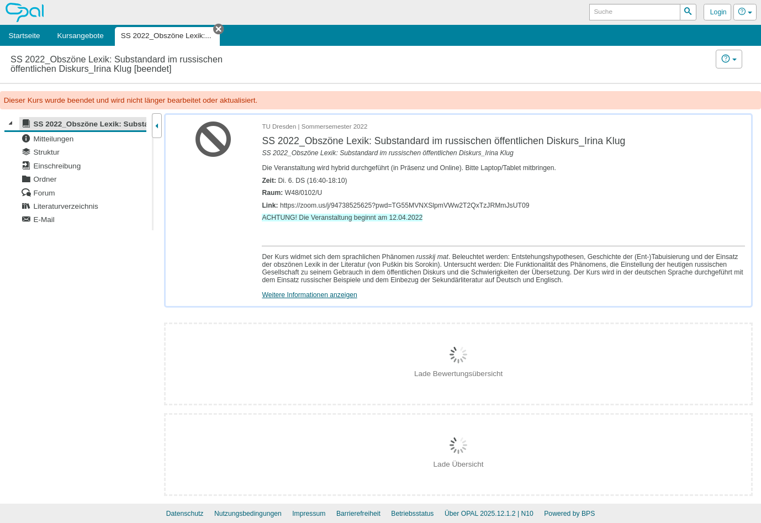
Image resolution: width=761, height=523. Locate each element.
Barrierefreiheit (358, 513)
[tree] (75, 171)
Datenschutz (185, 513)
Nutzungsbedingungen (248, 513)
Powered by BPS (569, 513)
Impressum (308, 513)
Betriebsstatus (412, 513)
